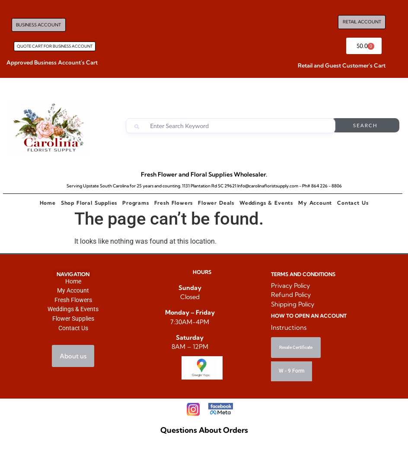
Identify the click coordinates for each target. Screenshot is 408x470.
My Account (315, 203)
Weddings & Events (266, 203)
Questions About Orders (204, 431)
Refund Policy (291, 295)
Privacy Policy (290, 286)
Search (369, 125)
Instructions (288, 327)
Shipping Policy (292, 304)
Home (48, 203)
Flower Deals (216, 203)
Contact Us (352, 203)
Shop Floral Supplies (89, 203)
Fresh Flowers (173, 203)
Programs (135, 203)
